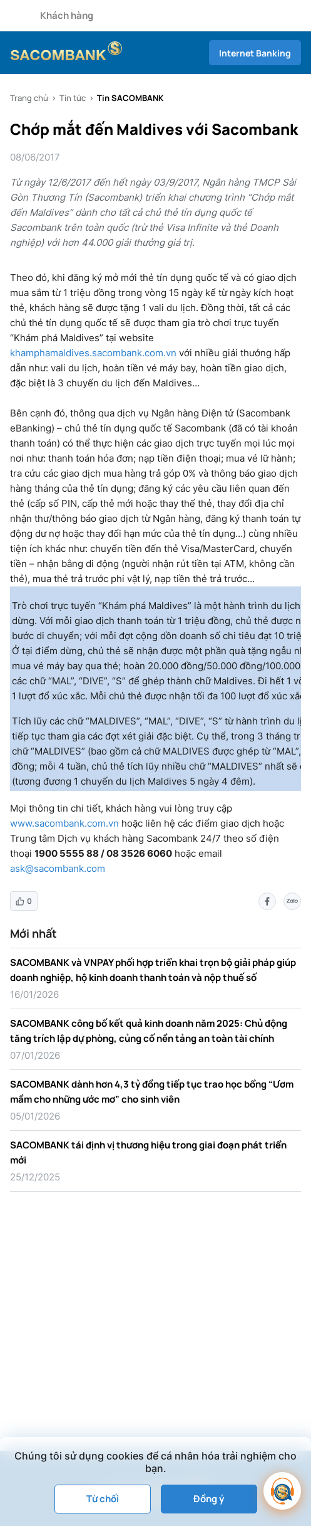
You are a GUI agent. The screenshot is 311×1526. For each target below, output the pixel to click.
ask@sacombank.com (57, 868)
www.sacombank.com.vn (64, 823)
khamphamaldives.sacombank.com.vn (93, 353)
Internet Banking (255, 53)
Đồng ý (208, 1498)
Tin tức (72, 97)
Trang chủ (29, 97)
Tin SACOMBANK (130, 97)
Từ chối (102, 1498)
